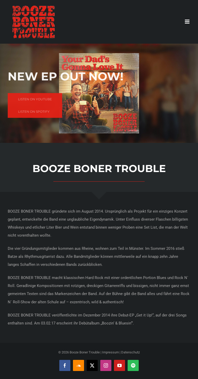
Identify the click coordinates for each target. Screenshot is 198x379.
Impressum (110, 352)
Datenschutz (130, 352)
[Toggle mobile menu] (187, 21)
